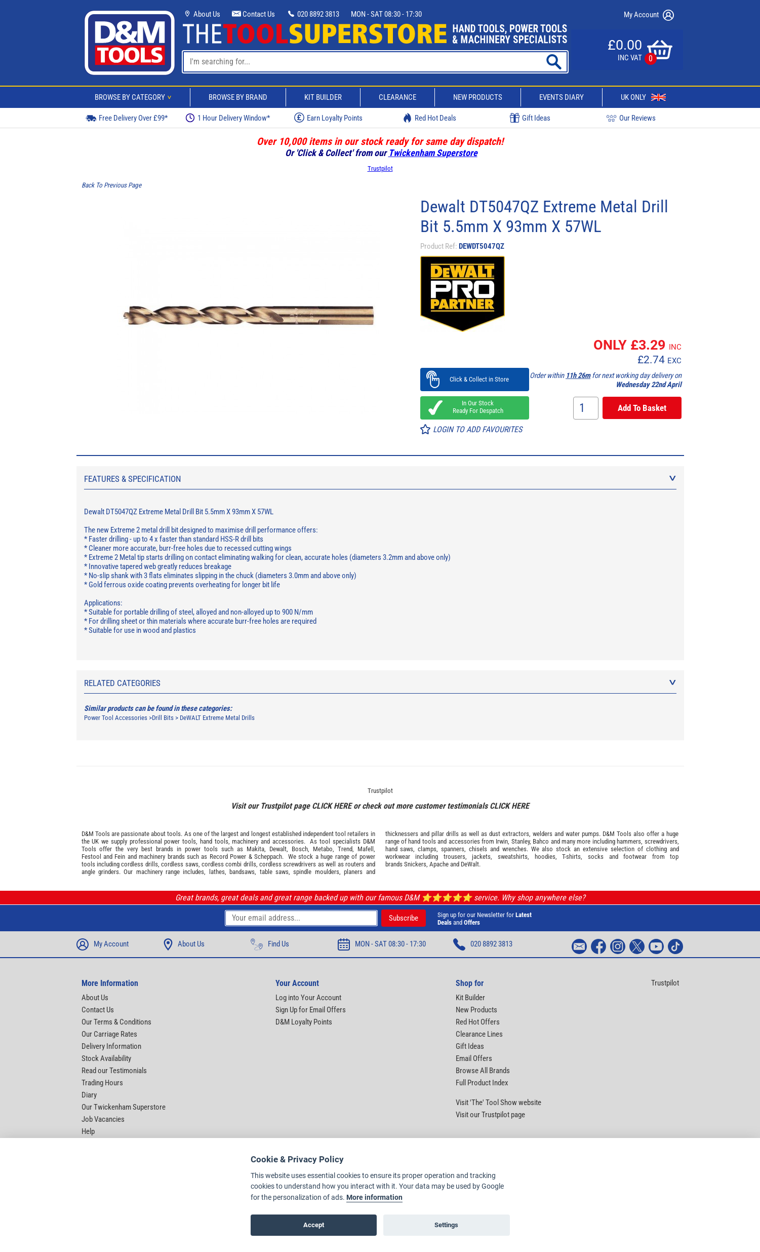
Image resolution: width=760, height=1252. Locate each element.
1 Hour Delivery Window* (227, 118)
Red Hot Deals (429, 118)
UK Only (643, 97)
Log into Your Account (308, 997)
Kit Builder (323, 97)
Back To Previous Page (111, 185)
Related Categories (380, 683)
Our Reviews (631, 117)
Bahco (541, 841)
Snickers (415, 864)
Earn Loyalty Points (328, 117)
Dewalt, (278, 849)
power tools (180, 841)
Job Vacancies (103, 1119)
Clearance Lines (479, 1034)
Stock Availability (106, 1058)
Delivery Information (111, 1046)
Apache (439, 864)
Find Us (270, 944)
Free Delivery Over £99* (127, 117)
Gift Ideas (530, 118)
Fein (119, 856)
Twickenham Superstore (432, 152)
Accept (313, 1225)
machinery (245, 841)
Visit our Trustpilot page (490, 1114)
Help (88, 1131)
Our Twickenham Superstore (124, 1107)
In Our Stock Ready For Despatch (475, 406)
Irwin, (502, 841)
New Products (477, 97)
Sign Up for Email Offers (310, 1009)
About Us (201, 14)
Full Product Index (482, 1082)
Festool (91, 856)
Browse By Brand (238, 97)
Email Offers (474, 1058)
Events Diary (561, 97)
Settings (446, 1225)
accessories (288, 841)
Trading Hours (102, 1082)
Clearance (397, 97)
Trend (345, 849)
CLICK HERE (331, 806)
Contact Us (253, 14)
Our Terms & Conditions (116, 1022)
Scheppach (268, 856)
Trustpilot (380, 168)
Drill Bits (163, 718)
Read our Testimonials (114, 1070)
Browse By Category (135, 97)
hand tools (214, 841)
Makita (255, 849)
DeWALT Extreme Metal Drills (217, 718)
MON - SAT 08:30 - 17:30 (386, 14)
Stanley (520, 841)
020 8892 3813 (313, 14)
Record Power (228, 856)
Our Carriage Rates (109, 1034)
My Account (649, 15)
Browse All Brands (483, 1070)
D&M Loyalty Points (303, 1022)
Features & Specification (380, 479)
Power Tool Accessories (115, 718)
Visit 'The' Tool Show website (498, 1102)
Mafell (365, 849)
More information (374, 1197)
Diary (89, 1094)
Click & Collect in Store (475, 379)
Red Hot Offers (478, 1022)
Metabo (323, 849)
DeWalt (470, 864)
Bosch (300, 849)
